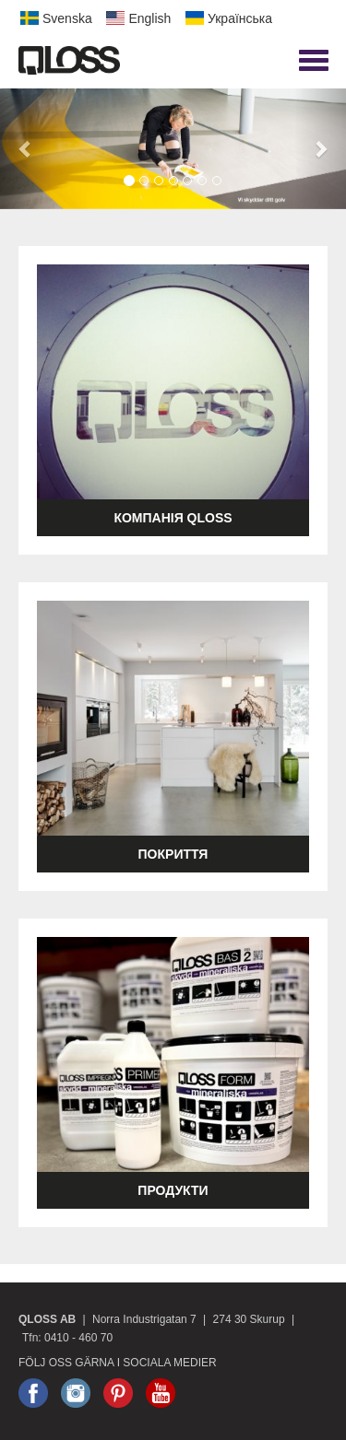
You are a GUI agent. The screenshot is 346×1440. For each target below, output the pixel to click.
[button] (26, 148)
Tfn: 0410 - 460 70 (67, 1337)
